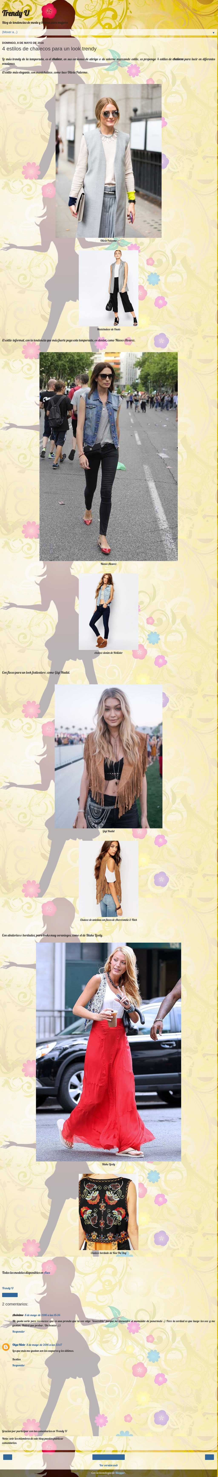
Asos (47, 1272)
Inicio (109, 1457)
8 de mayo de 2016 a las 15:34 (42, 1315)
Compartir (10, 1294)
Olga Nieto (18, 1345)
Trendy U (15, 13)
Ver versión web (108, 1465)
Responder (18, 1331)
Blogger (120, 1473)
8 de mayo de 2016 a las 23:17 (44, 1345)
